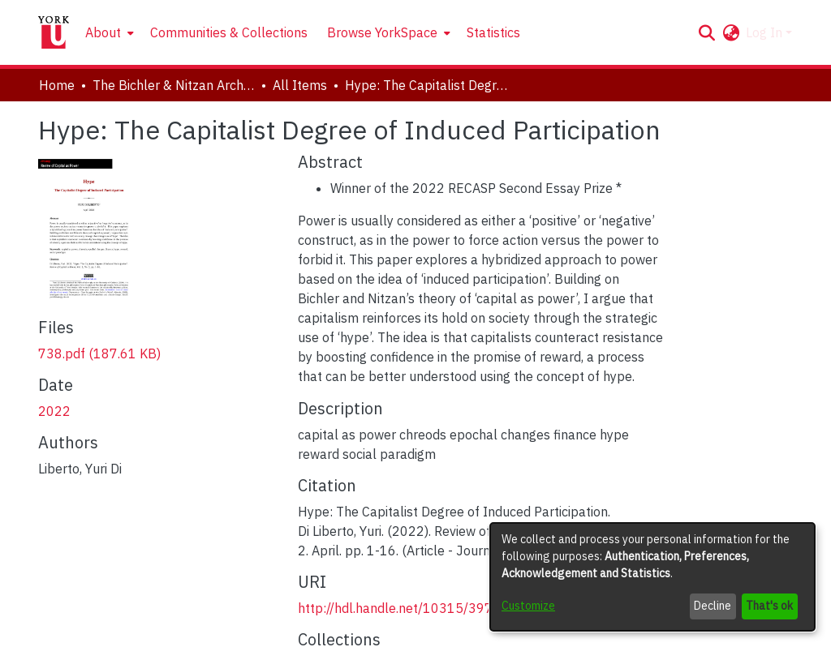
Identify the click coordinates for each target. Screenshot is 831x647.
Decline (712, 605)
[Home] (53, 32)
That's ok (769, 605)
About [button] (103, 32)
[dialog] (652, 577)
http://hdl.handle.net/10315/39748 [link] (403, 608)
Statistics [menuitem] (493, 32)
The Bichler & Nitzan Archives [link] (174, 85)
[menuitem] (108, 32)
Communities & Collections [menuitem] (229, 32)
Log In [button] (766, 32)
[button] (706, 32)
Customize (528, 605)
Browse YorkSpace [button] (382, 32)
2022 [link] (54, 411)
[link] (99, 353)
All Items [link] (300, 85)
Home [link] (57, 85)
